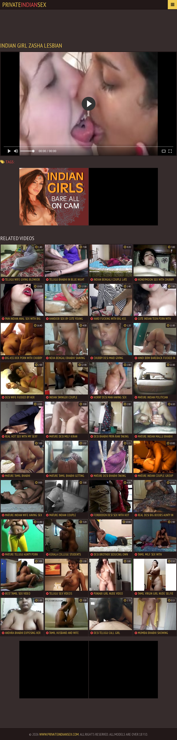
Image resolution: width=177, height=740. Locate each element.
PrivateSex (24, 4)
